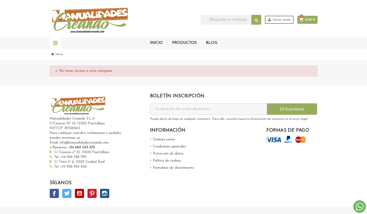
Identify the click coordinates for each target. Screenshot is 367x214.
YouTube (79, 193)
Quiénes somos (164, 139)
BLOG (211, 43)
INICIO (156, 43)
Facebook (54, 193)
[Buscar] (231, 20)
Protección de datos (168, 153)
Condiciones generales (169, 146)
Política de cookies (167, 161)
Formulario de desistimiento (173, 168)
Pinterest (92, 193)
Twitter (66, 193)
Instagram (104, 193)
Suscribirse (292, 109)
